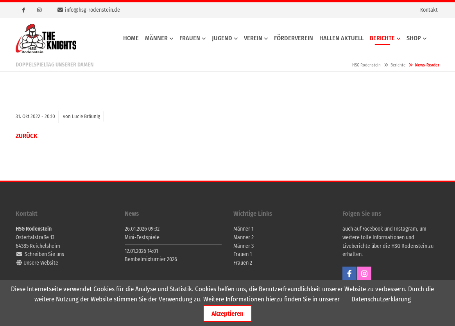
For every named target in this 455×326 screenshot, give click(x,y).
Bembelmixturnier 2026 (151, 259)
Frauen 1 (242, 254)
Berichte (398, 65)
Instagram (39, 10)
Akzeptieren (227, 313)
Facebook (23, 10)
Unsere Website (40, 263)
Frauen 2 (242, 263)
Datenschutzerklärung (381, 299)
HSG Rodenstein (46, 38)
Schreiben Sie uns (44, 254)
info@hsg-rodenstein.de (92, 10)
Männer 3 (243, 246)
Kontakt (429, 10)
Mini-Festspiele (142, 237)
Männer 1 (243, 229)
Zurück (27, 136)
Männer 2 (243, 237)
